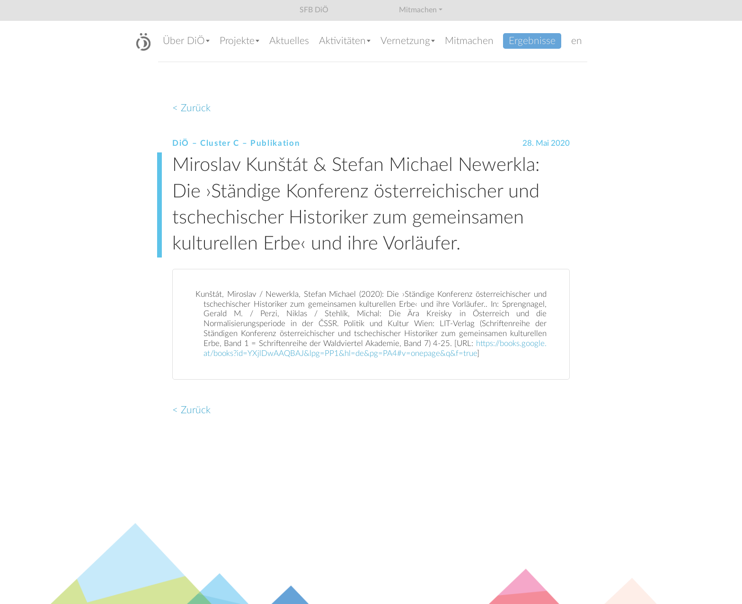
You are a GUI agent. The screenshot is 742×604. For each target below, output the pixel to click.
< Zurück (191, 108)
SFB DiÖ (314, 10)
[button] (186, 42)
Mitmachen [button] (418, 10)
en (576, 41)
